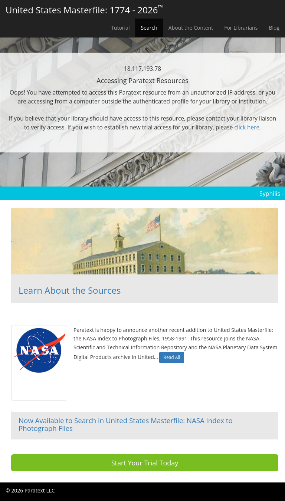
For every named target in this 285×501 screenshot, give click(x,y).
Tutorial (120, 27)
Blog (274, 27)
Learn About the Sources (70, 290)
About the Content (190, 27)
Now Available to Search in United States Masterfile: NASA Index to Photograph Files (126, 424)
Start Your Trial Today (144, 462)
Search (149, 27)
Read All (171, 357)
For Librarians (241, 27)
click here (246, 127)
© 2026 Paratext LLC (30, 490)
